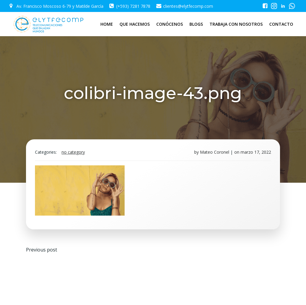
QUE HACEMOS (135, 24)
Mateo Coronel (214, 152)
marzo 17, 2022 (256, 152)
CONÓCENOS (169, 24)
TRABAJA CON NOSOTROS (236, 24)
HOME (106, 24)
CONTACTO (281, 24)
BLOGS (196, 24)
